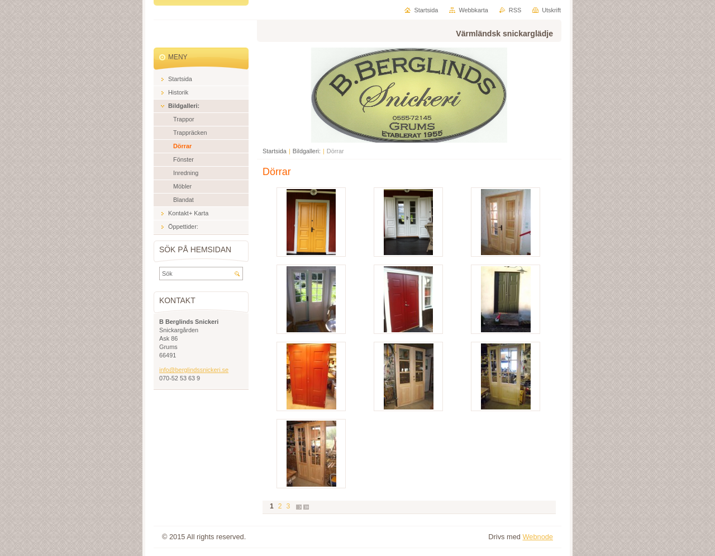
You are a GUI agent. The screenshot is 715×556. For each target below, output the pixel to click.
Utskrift (551, 10)
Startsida (275, 151)
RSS (515, 10)
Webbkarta (473, 10)
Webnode (537, 537)
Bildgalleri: (307, 151)
